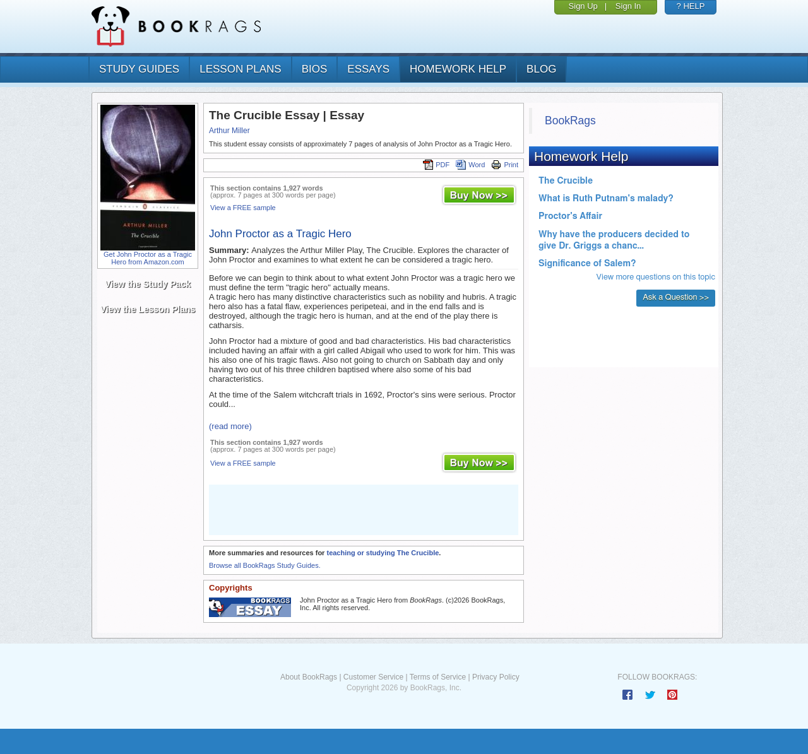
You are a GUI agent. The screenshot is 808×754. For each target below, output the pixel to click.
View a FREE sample (243, 207)
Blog (541, 69)
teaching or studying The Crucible (382, 553)
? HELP (691, 6)
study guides (139, 69)
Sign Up (583, 6)
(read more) (230, 426)
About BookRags (308, 677)
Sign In (628, 6)
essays (368, 69)
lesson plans (240, 69)
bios (315, 69)
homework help (458, 69)
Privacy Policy (496, 677)
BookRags (570, 120)
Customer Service (373, 677)
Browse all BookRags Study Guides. (265, 565)
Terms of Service (438, 677)
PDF (436, 164)
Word (470, 164)
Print (504, 164)
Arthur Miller (229, 130)
